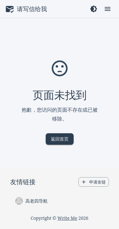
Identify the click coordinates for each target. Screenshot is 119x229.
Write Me (67, 218)
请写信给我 (32, 8)
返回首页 (60, 139)
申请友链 (94, 182)
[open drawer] (107, 9)
